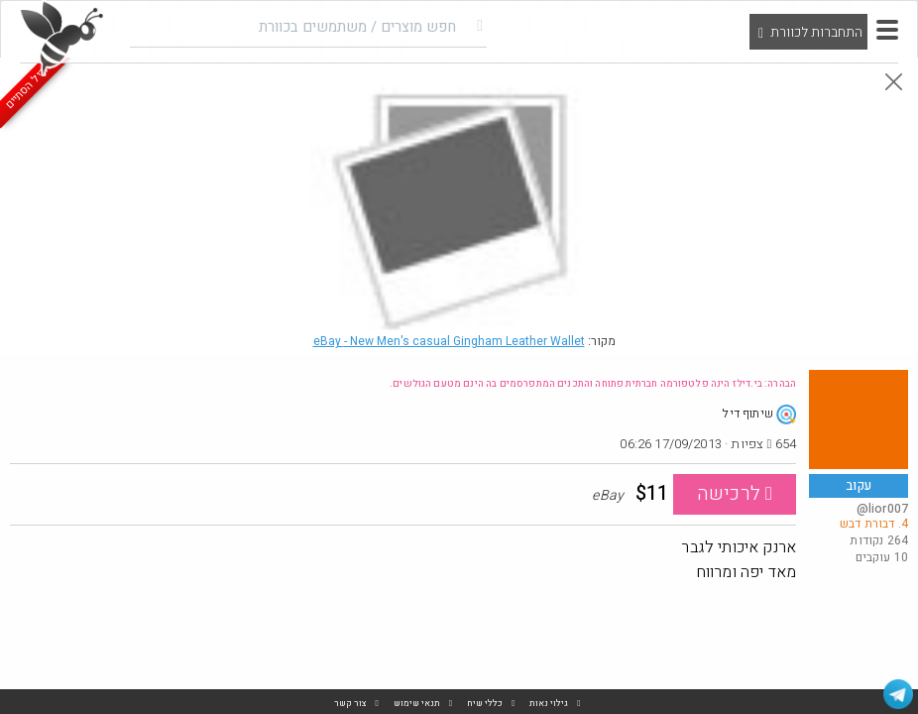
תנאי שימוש (417, 703)
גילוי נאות (548, 703)
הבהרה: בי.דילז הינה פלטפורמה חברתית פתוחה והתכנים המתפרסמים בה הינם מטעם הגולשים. (593, 384)
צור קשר (350, 703)
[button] (887, 30)
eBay (449, 341)
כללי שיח (485, 703)
